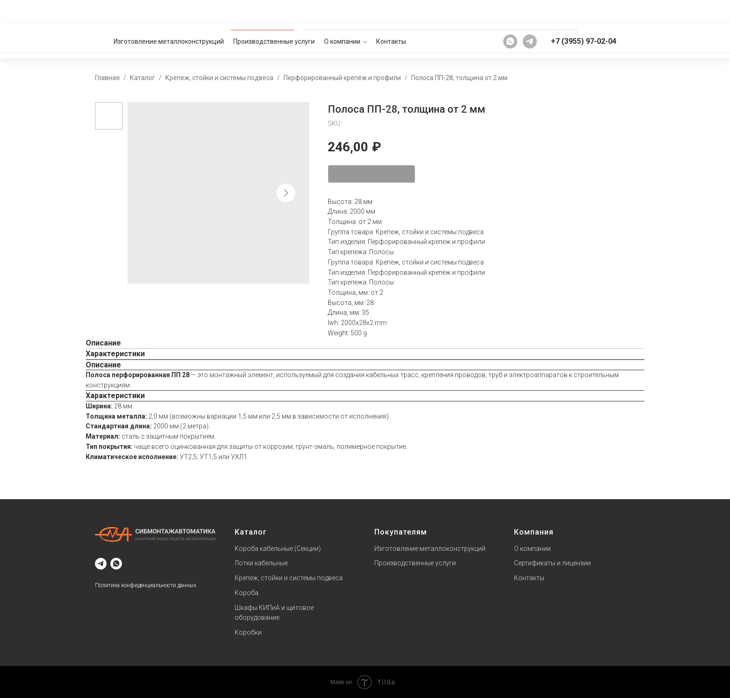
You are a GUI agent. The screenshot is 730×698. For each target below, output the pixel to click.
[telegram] (530, 11)
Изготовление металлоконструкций (169, 11)
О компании (342, 11)
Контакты (391, 11)
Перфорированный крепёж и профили (342, 77)
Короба (246, 592)
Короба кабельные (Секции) (278, 548)
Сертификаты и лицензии (552, 563)
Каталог (142, 77)
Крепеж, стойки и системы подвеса (219, 77)
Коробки (248, 632)
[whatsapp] (510, 11)
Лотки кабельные (261, 563)
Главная (107, 77)
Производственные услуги (274, 11)
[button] (604, 40)
